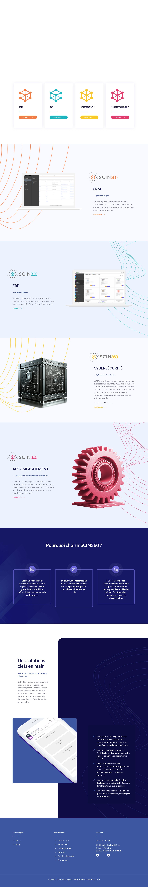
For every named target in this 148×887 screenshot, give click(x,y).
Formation (63, 860)
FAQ (18, 840)
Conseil (61, 852)
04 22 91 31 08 (103, 840)
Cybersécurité (64, 848)
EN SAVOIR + (26, 117)
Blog (18, 844)
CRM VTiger (63, 840)
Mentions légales (64, 879)
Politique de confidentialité (87, 879)
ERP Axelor (63, 844)
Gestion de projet (66, 856)
